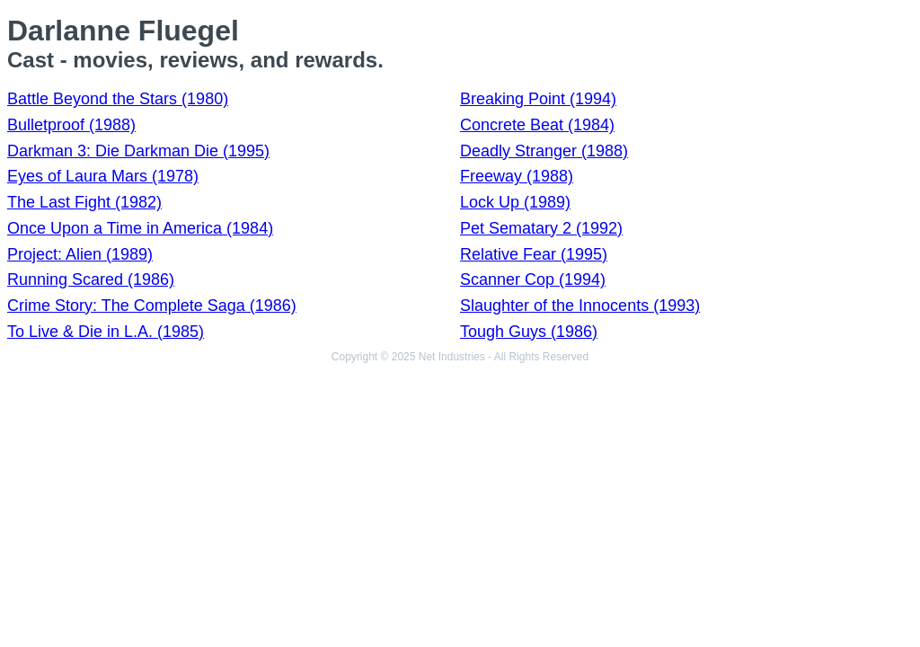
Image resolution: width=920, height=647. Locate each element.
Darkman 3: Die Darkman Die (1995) (138, 151)
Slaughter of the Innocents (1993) (580, 306)
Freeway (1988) (516, 176)
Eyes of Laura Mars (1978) (103, 176)
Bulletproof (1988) (71, 125)
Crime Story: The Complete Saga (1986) (151, 306)
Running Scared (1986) (90, 279)
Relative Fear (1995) (533, 254)
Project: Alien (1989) (80, 254)
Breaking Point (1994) (538, 99)
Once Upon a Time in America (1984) (140, 228)
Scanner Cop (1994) (533, 279)
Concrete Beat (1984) (537, 125)
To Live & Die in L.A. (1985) (105, 332)
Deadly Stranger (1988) (544, 151)
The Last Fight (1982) (84, 202)
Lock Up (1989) (515, 202)
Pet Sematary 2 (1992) (541, 228)
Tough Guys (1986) (528, 332)
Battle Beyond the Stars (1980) (117, 99)
